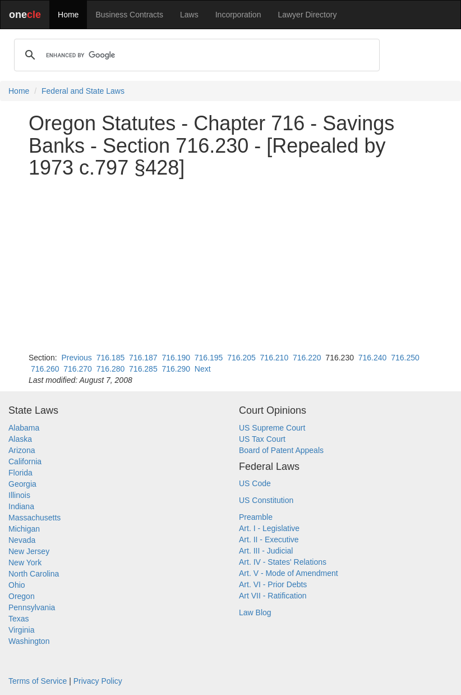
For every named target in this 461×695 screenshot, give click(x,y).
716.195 (209, 357)
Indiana (21, 506)
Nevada (21, 540)
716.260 (45, 368)
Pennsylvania (31, 607)
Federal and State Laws (83, 90)
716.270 (77, 368)
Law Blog (255, 612)
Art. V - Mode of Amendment (288, 573)
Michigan (24, 528)
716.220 (307, 357)
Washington (28, 641)
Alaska (20, 439)
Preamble (256, 517)
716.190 (176, 357)
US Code (255, 483)
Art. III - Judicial (266, 550)
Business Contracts (129, 14)
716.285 (143, 368)
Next (203, 368)
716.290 (176, 368)
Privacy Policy (97, 680)
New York (25, 562)
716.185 (110, 357)
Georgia (22, 483)
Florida (20, 472)
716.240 (372, 357)
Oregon (21, 596)
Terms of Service (37, 680)
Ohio (16, 584)
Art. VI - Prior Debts (273, 584)
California (25, 461)
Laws (189, 14)
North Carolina (33, 573)
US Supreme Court (272, 427)
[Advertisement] (230, 265)
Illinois (19, 495)
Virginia (21, 629)
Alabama (23, 427)
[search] (195, 55)
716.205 (241, 357)
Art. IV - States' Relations (282, 561)
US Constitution (266, 500)
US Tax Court (262, 439)
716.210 (274, 357)
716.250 (405, 357)
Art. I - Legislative (269, 528)
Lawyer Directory (307, 14)
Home (68, 14)
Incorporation (238, 14)
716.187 (143, 357)
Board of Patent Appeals (281, 450)
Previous (76, 357)
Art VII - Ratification (273, 595)
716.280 (110, 368)
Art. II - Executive (269, 539)
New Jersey (28, 551)
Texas (18, 618)
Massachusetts (34, 517)
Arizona (21, 450)
